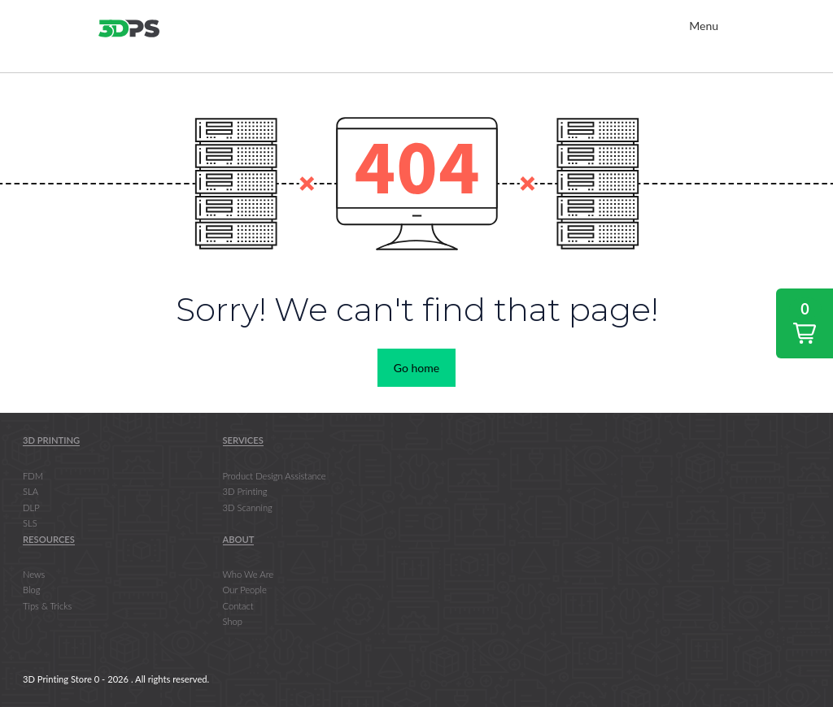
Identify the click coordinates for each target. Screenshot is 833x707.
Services (243, 440)
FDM (33, 476)
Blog (31, 589)
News (34, 574)
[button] (804, 323)
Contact (238, 606)
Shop (232, 621)
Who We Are (248, 574)
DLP (31, 507)
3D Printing (51, 440)
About (239, 539)
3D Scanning (248, 507)
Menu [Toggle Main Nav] (703, 26)
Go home (416, 368)
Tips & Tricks (47, 606)
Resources (49, 539)
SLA (30, 491)
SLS (30, 523)
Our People (245, 589)
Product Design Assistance (274, 476)
